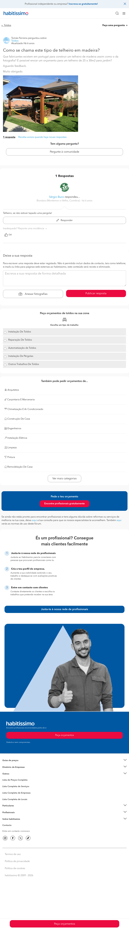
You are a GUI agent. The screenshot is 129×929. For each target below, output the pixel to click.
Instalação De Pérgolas (20, 356)
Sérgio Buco (56, 197)
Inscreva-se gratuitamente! (83, 4)
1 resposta (9, 137)
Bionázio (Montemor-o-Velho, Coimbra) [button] (58, 201)
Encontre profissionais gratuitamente (64, 503)
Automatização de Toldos (22, 348)
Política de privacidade (17, 861)
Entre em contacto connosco (16, 831)
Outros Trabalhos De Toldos (23, 364)
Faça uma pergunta (113, 25)
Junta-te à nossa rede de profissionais (64, 609)
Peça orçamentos (64, 924)
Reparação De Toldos (20, 340)
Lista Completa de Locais (14, 799)
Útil (8, 235)
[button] (64, 760)
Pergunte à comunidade (64, 151)
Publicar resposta (95, 293)
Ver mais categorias (64, 478)
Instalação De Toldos (19, 332)
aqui (34, 520)
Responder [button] (64, 220)
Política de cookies (15, 868)
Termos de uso (13, 854)
